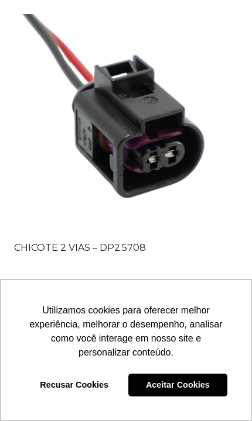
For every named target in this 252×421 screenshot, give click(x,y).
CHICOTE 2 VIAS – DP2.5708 (80, 247)
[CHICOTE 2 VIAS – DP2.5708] (126, 125)
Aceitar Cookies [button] (178, 384)
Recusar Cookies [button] (74, 384)
